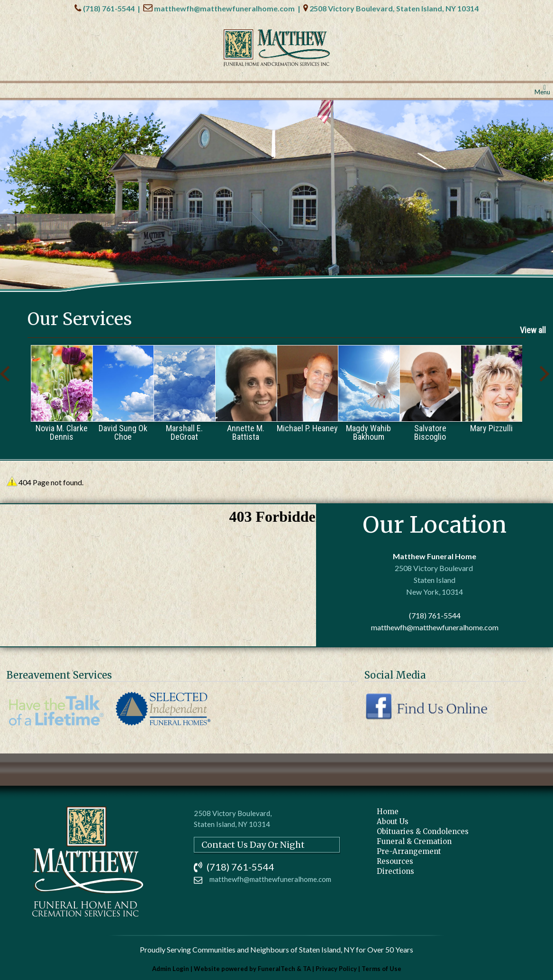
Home (388, 811)
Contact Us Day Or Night (253, 844)
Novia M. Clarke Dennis (62, 432)
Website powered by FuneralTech (244, 968)
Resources (395, 861)
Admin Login (170, 968)
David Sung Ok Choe (123, 432)
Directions (395, 871)
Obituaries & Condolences (423, 831)
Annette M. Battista (245, 432)
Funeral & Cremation (414, 841)
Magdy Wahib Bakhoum (368, 432)
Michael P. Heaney (307, 428)
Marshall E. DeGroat (184, 432)
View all (533, 330)
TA (307, 968)
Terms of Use (381, 968)
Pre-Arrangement (409, 851)
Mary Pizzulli (491, 428)
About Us (392, 821)
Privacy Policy (336, 968)
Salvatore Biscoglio (430, 432)
